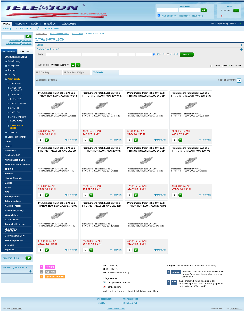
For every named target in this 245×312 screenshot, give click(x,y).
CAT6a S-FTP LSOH (16, 126)
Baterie (8, 183)
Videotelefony (11, 215)
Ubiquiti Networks (13, 178)
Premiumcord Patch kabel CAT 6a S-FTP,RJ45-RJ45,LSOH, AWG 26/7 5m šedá (146, 151)
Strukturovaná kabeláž (16, 57)
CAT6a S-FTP (16, 121)
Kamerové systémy (14, 210)
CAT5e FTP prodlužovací (16, 89)
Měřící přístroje (12, 197)
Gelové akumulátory (14, 236)
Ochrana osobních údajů (27, 28)
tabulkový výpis (75, 72)
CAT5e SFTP (16, 94)
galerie (99, 72)
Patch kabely (13, 79)
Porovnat (72, 139)
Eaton (8, 187)
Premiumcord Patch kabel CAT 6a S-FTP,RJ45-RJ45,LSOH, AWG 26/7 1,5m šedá (191, 96)
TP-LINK (9, 169)
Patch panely (13, 66)
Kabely (8, 146)
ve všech (174, 54)
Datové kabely (13, 61)
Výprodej (9, 245)
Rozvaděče (10, 151)
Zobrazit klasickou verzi (116, 308)
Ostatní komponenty (16, 137)
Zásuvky (11, 74)
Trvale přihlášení (168, 15)
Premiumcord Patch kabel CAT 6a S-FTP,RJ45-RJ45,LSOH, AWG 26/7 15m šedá (101, 206)
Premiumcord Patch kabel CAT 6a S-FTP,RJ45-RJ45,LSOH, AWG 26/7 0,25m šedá (57, 96)
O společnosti (104, 299)
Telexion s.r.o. (16, 308)
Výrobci (25, 51)
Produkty (20, 23)
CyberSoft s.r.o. (236, 308)
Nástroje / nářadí (13, 206)
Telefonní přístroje (14, 240)
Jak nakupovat (130, 299)
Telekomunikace (13, 201)
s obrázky (44, 72)
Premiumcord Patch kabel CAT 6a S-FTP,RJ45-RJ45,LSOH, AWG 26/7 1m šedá (146, 96)
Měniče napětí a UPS (15, 160)
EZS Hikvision (12, 220)
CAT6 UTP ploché (18, 117)
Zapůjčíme (10, 249)
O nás (6, 23)
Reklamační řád (51, 28)
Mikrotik (9, 174)
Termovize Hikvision (14, 224)
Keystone (11, 70)
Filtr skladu (235, 65)
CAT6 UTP (15, 112)
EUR (232, 23)
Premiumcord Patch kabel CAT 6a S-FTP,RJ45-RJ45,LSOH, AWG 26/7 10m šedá (57, 206)
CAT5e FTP (15, 83)
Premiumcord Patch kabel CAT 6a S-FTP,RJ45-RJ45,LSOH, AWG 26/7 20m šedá (146, 206)
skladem (216, 65)
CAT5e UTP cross (18, 103)
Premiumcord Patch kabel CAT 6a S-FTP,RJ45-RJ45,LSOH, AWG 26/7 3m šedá (102, 151)
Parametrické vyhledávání (18, 43)
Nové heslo (197, 15)
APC (7, 192)
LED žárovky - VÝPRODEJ (11, 230)
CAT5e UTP (15, 99)
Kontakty (7, 28)
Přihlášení (49, 23)
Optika (8, 141)
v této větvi (161, 54)
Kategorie (8, 51)
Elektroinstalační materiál (17, 164)
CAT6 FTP (15, 108)
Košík (34, 23)
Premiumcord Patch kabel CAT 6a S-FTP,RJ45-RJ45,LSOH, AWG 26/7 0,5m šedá (102, 96)
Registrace (184, 15)
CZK (239, 23)
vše (225, 65)
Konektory (12, 132)
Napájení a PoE (12, 155)
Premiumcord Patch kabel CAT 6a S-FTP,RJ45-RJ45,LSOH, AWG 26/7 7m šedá (191, 151)
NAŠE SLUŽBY (68, 23)
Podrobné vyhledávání (20, 40)
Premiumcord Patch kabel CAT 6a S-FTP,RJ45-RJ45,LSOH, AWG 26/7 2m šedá (57, 151)
